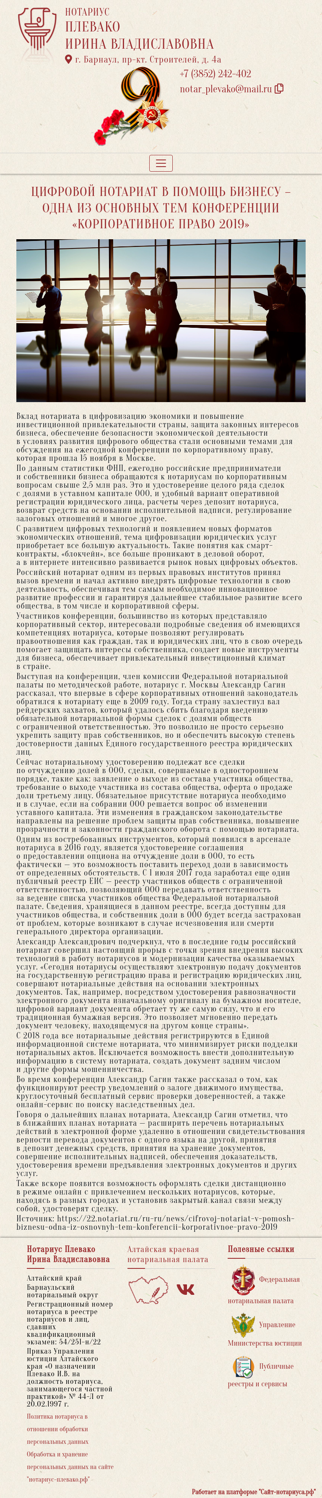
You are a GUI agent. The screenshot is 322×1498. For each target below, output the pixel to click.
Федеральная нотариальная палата (264, 1285)
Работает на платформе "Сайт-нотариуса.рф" (254, 1492)
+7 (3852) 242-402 (215, 74)
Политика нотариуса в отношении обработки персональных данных (57, 1429)
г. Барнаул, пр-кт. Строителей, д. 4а (143, 59)
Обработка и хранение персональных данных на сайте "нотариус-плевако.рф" (70, 1467)
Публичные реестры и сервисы (260, 1371)
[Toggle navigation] (161, 163)
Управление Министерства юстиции (265, 1330)
